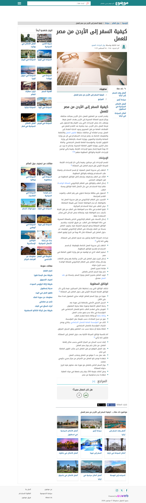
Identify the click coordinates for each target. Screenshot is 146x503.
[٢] (73, 152)
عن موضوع (48, 489)
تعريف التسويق (46, 279)
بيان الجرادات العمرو (98, 45)
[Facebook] (126, 490)
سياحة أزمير (121, 100)
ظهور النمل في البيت (43, 293)
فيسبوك (112, 405)
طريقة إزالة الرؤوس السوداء (41, 284)
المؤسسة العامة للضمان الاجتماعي (85, 322)
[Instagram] (117, 490)
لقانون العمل (71, 132)
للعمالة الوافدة (64, 183)
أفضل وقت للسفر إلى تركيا (119, 94)
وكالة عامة (101, 315)
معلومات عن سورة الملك (42, 297)
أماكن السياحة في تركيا (120, 115)
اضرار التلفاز (47, 271)
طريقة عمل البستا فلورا (43, 275)
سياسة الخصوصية (46, 493)
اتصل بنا (28, 489)
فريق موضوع (26, 497)
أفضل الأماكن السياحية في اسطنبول (120, 106)
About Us (48, 497)
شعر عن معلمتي (45, 302)
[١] (74, 152)
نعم (85, 395)
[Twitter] (122, 490)
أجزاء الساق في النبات (43, 306)
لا (79, 395)
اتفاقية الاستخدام (25, 493)
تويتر (104, 405)
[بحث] (87, 3)
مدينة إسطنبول (46, 288)
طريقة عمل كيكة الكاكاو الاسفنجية (38, 310)
